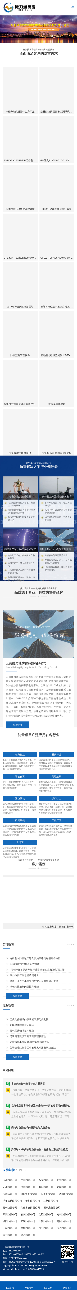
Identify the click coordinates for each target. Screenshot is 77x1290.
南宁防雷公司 (10, 1235)
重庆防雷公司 (28, 1228)
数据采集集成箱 (56, 497)
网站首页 (67, 1286)
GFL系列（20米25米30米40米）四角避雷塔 (27, 351)
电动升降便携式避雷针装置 (56, 302)
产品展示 (28, 1286)
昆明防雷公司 (28, 1235)
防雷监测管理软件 (20, 448)
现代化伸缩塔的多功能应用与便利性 (29, 1046)
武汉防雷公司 (28, 1221)
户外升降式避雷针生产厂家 (20, 204)
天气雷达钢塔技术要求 (22, 1058)
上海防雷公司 (10, 1228)
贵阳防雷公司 (46, 1228)
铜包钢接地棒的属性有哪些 (24, 1014)
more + (70, 971)
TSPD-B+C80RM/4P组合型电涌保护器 (24, 253)
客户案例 (48, 1286)
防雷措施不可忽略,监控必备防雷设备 (29, 1069)
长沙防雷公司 (46, 1221)
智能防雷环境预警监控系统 (20, 302)
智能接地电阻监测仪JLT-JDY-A (57, 448)
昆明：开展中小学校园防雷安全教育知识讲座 (34, 1008)
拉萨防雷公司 (64, 1228)
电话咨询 (9, 1286)
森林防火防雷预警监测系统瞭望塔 (58, 204)
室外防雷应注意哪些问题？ (24, 1002)
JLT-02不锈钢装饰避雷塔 (20, 399)
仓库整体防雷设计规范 (22, 1052)
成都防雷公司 (10, 1221)
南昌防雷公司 (64, 1221)
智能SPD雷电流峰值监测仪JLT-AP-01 (24, 497)
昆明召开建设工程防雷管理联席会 (28, 1063)
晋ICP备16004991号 (34, 1269)
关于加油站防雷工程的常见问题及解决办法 (33, 1075)
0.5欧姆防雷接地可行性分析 (25, 991)
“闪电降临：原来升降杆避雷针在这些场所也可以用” (37, 997)
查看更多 (18, 786)
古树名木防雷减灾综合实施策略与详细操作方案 (35, 985)
